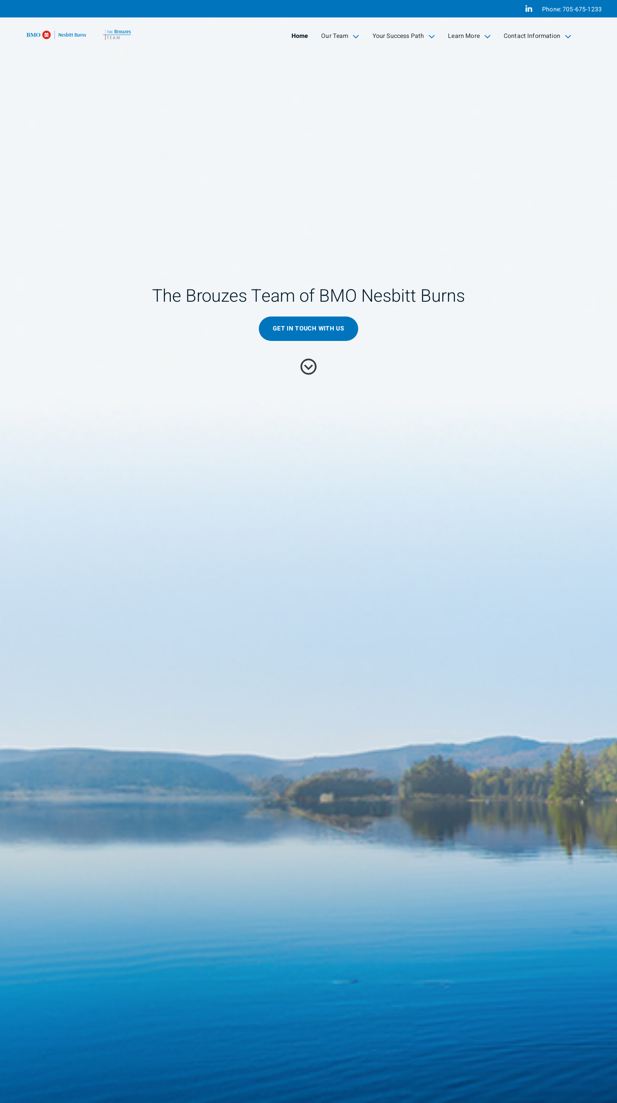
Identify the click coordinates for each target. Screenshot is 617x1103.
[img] (308, 551)
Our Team (340, 36)
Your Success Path (404, 36)
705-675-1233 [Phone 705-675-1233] (582, 9)
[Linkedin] (528, 9)
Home (300, 36)
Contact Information (537, 36)
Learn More (469, 36)
